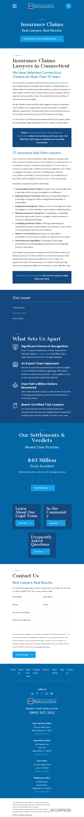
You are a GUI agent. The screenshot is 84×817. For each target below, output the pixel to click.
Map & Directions (42, 735)
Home (13, 670)
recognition (41, 354)
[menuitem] (42, 307)
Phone (15, 605)
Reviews (45, 670)
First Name (17, 597)
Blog (62, 670)
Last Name (47, 597)
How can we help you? (22, 621)
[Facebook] (37, 694)
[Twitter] (42, 694)
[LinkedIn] (47, 694)
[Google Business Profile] (32, 694)
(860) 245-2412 (42, 713)
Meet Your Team (28, 673)
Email (45, 605)
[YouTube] (51, 694)
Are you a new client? (21, 613)
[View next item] (52, 480)
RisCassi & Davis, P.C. (59, 83)
